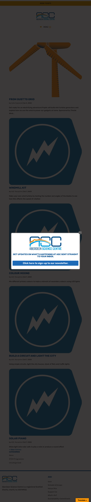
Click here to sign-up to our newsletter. (45, 263)
